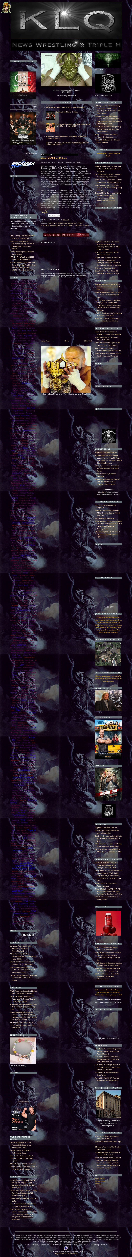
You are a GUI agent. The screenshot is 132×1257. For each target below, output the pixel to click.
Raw (18, 710)
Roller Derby (16, 730)
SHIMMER (32, 763)
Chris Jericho (17, 395)
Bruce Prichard (18, 361)
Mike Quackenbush (17, 660)
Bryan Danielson (22, 365)
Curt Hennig (31, 423)
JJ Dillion (32, 550)
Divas (25, 448)
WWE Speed (18, 901)
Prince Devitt (21, 703)
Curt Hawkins (21, 423)
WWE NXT (17, 891)
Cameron (21, 373)
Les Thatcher (14, 605)
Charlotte (30, 386)
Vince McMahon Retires (54, 158)
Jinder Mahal (24, 550)
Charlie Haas (22, 385)
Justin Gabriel (16, 570)
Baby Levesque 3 (17, 323)
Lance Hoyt (25, 598)
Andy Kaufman (18, 303)
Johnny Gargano (26, 560)
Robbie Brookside (23, 725)
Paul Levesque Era (25, 693)
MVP (31, 670)
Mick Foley (16, 655)
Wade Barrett (23, 856)
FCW (22, 485)
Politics (24, 700)
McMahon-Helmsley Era (27, 643)
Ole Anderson (31, 682)
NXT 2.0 (15, 683)
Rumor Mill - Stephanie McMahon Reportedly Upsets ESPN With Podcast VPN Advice (107, 1059)
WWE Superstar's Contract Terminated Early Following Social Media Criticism (23, 956)
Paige (23, 687)
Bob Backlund (17, 343)
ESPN (28, 475)
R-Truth (20, 705)
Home (67, 341)
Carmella (15, 381)
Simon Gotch (17, 767)
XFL (32, 919)
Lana (18, 598)
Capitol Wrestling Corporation (20, 378)
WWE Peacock (29, 891)
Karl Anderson (23, 575)
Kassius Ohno (18, 578)
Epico (33, 470)
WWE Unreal (26, 911)
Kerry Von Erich (24, 583)
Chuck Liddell (24, 403)
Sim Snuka (31, 765)
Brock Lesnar (18, 358)
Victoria (24, 848)
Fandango (15, 485)
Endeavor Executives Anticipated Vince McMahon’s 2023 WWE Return (107, 468)
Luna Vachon (16, 623)
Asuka (25, 316)
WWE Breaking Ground (18, 874)
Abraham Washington (18, 283)
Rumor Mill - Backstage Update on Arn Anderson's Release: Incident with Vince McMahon (108, 1067)
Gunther (13, 513)
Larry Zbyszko (23, 600)
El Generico (20, 465)
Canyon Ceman (16, 376)
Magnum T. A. (31, 628)
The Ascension (16, 805)
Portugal (32, 700)
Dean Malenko (24, 443)
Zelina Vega (30, 924)
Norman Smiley (15, 680)
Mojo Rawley (30, 665)
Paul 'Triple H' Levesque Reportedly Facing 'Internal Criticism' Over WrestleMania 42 (108, 129)
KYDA (31, 595)
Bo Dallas (31, 341)
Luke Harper (31, 620)
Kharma (31, 588)
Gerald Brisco (15, 503)
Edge (13, 465)
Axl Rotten (33, 321)
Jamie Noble (21, 535)
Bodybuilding (19, 348)
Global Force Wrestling (26, 505)
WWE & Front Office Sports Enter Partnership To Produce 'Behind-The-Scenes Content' (23, 999)
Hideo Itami (15, 515)
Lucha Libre (24, 618)
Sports (23, 775)
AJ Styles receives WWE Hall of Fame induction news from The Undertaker (22, 1025)
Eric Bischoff (17, 473)
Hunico (14, 520)
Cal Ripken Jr (26, 370)
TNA (23, 820)
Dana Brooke (32, 428)
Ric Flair (32, 713)
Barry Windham (29, 326)
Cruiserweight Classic (20, 421)
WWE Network (28, 889)
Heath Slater (31, 513)
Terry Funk (22, 803)
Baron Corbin (18, 326)
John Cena (25, 555)
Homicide (24, 515)
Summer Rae (17, 790)
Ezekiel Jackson (16, 483)
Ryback (26, 740)
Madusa (22, 625)
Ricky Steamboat (17, 718)
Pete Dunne (15, 700)
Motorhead (17, 668)
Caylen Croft (16, 383)
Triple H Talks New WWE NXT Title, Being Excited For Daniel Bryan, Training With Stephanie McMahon (108, 891)
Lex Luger (27, 608)
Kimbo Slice (29, 590)
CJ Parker (30, 406)
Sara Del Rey (30, 745)
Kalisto (32, 573)
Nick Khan (16, 678)
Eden (33, 463)
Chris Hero (31, 393)
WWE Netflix (16, 889)
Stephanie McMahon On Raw (67, 112)
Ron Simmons (25, 733)
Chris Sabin (19, 398)
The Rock (21, 812)
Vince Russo (29, 851)
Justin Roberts (27, 570)
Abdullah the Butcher (27, 281)
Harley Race (21, 513)
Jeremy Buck (20, 540)
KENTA (14, 583)
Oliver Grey (14, 685)
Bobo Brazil (29, 346)
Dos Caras (15, 453)
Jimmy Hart (15, 548)
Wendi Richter (23, 861)
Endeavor (15, 470)
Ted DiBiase (27, 798)
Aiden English (28, 288)
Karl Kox (32, 575)
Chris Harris (21, 393)
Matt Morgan (31, 638)
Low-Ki (28, 615)
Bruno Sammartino (21, 363)
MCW (13, 645)
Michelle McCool (16, 653)
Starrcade (30, 775)
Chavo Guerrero (18, 388)
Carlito (34, 378)
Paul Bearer (25, 690)
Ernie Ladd (21, 475)
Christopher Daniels (18, 401)
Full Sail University (27, 493)
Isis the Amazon (23, 528)
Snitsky (33, 770)
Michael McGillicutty (17, 650)
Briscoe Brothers (28, 356)
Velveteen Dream (16, 845)
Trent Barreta (21, 830)
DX (23, 458)
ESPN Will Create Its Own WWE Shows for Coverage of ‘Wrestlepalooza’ (107, 976)
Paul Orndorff (24, 695)
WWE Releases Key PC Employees (23, 1164)
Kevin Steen (23, 588)
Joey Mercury (31, 553)
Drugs (20, 455)
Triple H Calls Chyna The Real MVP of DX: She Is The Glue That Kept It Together (108, 168)
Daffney (28, 425)
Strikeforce (16, 788)
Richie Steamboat (19, 715)
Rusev (19, 740)
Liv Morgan (28, 613)
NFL (27, 675)
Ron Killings (15, 733)
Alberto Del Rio (17, 293)
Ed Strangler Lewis (24, 460)
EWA (32, 480)
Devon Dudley (23, 446)
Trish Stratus (15, 833)
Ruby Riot (24, 738)
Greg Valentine (31, 510)
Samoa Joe (26, 743)
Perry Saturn (32, 698)
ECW (14, 460)
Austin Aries (25, 318)
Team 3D (18, 798)
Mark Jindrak (27, 633)
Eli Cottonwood (30, 465)
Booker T (29, 348)
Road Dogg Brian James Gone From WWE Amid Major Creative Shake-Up (23, 1006)
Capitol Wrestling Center (29, 376)
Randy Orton (16, 707)
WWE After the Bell (17, 871)
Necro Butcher (31, 673)
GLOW (15, 508)
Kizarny (13, 593)
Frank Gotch (22, 490)
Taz (12, 798)
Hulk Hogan (31, 518)
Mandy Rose (16, 630)
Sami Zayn (15, 743)
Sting (22, 783)
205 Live (15, 281)
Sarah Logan (14, 747)
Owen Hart (15, 688)
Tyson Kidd (17, 838)
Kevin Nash (23, 585)
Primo (14, 702)
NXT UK (22, 683)
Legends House (22, 603)
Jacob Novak (23, 530)
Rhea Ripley (23, 713)
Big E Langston (17, 336)
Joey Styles (15, 555)
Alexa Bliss (20, 296)
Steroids (26, 780)
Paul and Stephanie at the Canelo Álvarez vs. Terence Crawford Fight (107, 534)
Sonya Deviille (17, 772)
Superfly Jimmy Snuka (27, 793)
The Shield (31, 813)
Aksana (26, 291)
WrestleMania (26, 863)
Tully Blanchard (27, 833)
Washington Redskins (26, 858)
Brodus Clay (30, 358)
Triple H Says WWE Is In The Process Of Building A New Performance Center (20, 1145)
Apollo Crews (27, 308)
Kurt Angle (23, 595)
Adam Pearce (20, 286)
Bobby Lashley (29, 343)
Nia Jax (32, 675)
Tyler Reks (31, 835)
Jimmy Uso (25, 548)
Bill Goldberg (24, 338)
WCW (14, 861)
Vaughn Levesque (24, 843)
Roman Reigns (29, 730)
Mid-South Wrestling (29, 657)
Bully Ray (32, 368)
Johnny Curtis (15, 560)
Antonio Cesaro (29, 306)
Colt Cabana (19, 413)
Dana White (16, 430)
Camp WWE (30, 373)
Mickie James (17, 658)
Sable (32, 740)
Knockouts (27, 593)
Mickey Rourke (29, 655)
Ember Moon (25, 468)
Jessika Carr (27, 543)
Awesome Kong (22, 321)
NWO (34, 680)
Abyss (29, 283)
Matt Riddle (16, 640)
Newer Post (45, 341)
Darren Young (27, 433)
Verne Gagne (27, 845)
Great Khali (21, 510)
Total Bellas (27, 828)
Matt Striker (25, 640)
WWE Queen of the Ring (21, 896)
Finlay (28, 485)
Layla (32, 600)
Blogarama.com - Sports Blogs (66, 1254)
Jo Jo (13, 553)
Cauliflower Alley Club (27, 381)
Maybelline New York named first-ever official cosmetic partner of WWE (107, 286)
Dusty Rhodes (30, 455)
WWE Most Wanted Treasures (26, 886)
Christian (28, 398)
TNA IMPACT (22, 823)
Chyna (23, 405)
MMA (22, 665)
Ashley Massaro (17, 316)
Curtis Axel (15, 425)
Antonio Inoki (17, 308)
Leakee (13, 603)
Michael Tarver (31, 650)
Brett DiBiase (30, 353)
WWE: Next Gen (24, 916)
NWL (28, 680)
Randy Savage (30, 708)
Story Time (29, 785)
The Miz (23, 810)
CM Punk (31, 408)
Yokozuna (16, 921)
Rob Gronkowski (22, 723)
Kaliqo (25, 573)
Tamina (32, 795)
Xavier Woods (24, 919)
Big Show (28, 336)
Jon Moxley (22, 563)
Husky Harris (23, 520)
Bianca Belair (22, 333)
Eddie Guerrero (24, 463)
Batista (15, 328)
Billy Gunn (22, 341)
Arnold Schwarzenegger (27, 313)
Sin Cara (25, 768)
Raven (12, 710)
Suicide (31, 788)
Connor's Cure (23, 1102)
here (104, 492)
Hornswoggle (19, 518)
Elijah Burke (16, 468)
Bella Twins (27, 331)
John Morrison (28, 558)
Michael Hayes (31, 648)
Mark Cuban (31, 630)
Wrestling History (23, 865)
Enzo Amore (25, 470)
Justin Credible (31, 568)
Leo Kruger (32, 603)
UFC (25, 838)
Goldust (22, 508)
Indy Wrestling (28, 523)
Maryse (19, 635)
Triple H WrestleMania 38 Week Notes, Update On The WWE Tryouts (21, 1158)
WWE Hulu (21, 879)
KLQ (19, 593)
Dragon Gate (24, 453)
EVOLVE (25, 480)
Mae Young (30, 625)
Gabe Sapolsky (19, 495)
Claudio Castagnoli (18, 408)
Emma (32, 468)
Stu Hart (24, 788)
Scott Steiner (23, 750)
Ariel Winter (25, 311)
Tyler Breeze (21, 835)
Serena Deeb (25, 753)
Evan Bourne (24, 478)
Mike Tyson (29, 660)
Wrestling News (19, 868)
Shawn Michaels (28, 757)
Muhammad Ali (28, 668)
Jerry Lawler (31, 540)
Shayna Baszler (15, 760)
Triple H (31, 830)
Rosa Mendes (24, 735)
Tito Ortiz (31, 815)
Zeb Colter (21, 924)
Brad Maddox (24, 351)
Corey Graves (31, 418)
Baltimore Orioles (29, 323)
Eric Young (27, 473)
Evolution (16, 480)
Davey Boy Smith (23, 436)
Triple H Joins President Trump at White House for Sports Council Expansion (107, 513)
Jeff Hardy (28, 538)
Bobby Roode (19, 346)
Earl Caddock (31, 458)
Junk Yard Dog (29, 565)
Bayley (22, 328)
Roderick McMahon (23, 728)
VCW (34, 843)
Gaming (14, 498)
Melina (30, 645)
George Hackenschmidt (26, 500)
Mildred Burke (25, 663)
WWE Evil (20, 876)
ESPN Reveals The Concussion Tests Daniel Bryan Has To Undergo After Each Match (106, 865)
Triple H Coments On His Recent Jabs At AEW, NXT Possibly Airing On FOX (108, 187)
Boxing (15, 351)
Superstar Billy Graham (20, 795)
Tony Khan (19, 828)
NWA (23, 680)
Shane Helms (23, 755)
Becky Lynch (16, 331)
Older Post (88, 341)
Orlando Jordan (25, 685)
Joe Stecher (21, 553)
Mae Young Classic (18, 628)
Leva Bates (23, 605)
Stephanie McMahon (23, 777)
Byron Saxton (16, 371)
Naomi (13, 673)
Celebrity (26, 383)
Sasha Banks (25, 748)
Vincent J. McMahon (20, 853)
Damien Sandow (21, 428)
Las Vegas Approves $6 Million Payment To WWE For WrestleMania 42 (21, 948)
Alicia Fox (29, 296)
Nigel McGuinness (28, 678)
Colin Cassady (30, 411)
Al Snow (33, 291)
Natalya (21, 673)
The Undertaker (19, 815)
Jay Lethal (13, 538)
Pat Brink (30, 687)
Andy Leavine (29, 303)
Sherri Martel (22, 762)
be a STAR (30, 328)
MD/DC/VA (21, 645)
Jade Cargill (32, 530)
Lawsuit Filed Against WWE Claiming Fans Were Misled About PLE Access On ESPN (23, 1193)
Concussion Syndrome (19, 415)
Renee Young (27, 710)
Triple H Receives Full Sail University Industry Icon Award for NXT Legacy (23, 977)
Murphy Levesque (21, 670)
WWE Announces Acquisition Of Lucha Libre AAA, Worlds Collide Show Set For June (23, 969)
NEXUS (21, 675)
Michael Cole (19, 648)
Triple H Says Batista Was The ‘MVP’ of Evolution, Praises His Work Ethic (108, 294)
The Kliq (15, 810)
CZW (22, 425)
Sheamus (25, 760)
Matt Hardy (20, 638)
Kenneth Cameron (27, 580)
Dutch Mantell (16, 458)
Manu (24, 630)
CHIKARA (24, 391)
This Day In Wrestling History (105, 268)
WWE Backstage (29, 871)
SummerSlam (29, 790)
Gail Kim (30, 495)
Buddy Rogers (22, 368)
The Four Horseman (28, 808)
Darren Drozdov (15, 433)
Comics (29, 413)
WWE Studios (29, 901)
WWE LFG (21, 884)
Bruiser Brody (29, 361)
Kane (15, 575)
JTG (22, 565)
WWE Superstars (20, 904)
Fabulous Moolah (29, 483)
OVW (34, 685)
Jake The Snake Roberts (20, 533)
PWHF (13, 705)
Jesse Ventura (17, 543)
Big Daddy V (32, 333)
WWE (32, 868)
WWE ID (28, 878)
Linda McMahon (24, 610)
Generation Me (24, 498)
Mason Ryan (27, 635)
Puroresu (31, 702)
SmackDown (23, 770)
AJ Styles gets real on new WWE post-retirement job (65, 107)
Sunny (14, 793)
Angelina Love (16, 306)
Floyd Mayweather (23, 488)
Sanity (33, 742)
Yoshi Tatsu (25, 921)
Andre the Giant (29, 301)
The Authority (27, 805)
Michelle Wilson (30, 653)
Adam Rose (31, 286)
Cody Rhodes (17, 410)
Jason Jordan (31, 535)
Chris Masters (30, 396)
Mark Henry (17, 633)
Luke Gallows (21, 620)
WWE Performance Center (23, 894)
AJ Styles (18, 291)
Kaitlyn (19, 573)
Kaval (27, 578)
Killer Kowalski (18, 590)
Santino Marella (18, 745)
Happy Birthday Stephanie (104, 518)
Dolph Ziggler (31, 450)
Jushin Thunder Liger (18, 568)
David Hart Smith (24, 438)
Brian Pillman (17, 356)
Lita (22, 613)
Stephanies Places (16, 780)
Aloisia (27, 298)
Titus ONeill (18, 818)
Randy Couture (30, 705)
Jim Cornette (20, 545)
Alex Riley (28, 293)
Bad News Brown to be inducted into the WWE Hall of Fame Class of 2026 (73, 125)
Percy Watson (21, 698)
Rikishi (28, 717)
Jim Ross (31, 545)
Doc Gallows (20, 450)
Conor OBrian (19, 418)
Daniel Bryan (29, 430)
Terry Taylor (32, 803)
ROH (33, 728)
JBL (20, 538)
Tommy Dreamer (24, 825)
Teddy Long (23, 800)
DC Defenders (24, 440)
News (14, 675)
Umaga (21, 840)
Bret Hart (21, 353)
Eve (32, 478)
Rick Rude (30, 715)
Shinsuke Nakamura (19, 765)
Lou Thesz (20, 615)
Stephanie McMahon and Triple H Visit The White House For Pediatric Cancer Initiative (107, 481)
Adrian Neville (17, 288)
